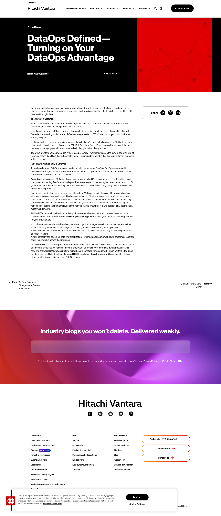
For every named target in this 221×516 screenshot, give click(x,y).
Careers (34, 450)
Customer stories (121, 445)
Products (94, 8)
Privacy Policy (150, 361)
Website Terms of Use (172, 361)
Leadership (36, 465)
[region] (94, 500)
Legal (179, 506)
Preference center (39, 469)
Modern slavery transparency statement (48, 484)
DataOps (49, 118)
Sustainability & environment (43, 445)
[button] (160, 8)
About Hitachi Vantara (40, 440)
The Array (118, 450)
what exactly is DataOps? (55, 163)
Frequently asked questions (84, 455)
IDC (68, 134)
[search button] (155, 8)
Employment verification (83, 465)
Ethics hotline (78, 460)
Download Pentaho (122, 469)
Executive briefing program (42, 474)
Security (76, 469)
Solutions (111, 8)
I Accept (137, 497)
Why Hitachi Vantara (76, 8)
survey (48, 179)
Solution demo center (123, 465)
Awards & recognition (40, 479)
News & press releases (40, 455)
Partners (143, 8)
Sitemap (186, 506)
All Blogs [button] (34, 27)
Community (77, 445)
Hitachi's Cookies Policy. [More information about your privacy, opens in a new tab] (52, 503)
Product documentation (82, 450)
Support (76, 440)
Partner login (119, 460)
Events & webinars (39, 460)
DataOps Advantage (79, 216)
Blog (116, 455)
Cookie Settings (137, 504)
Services (127, 8)
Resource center (121, 440)
